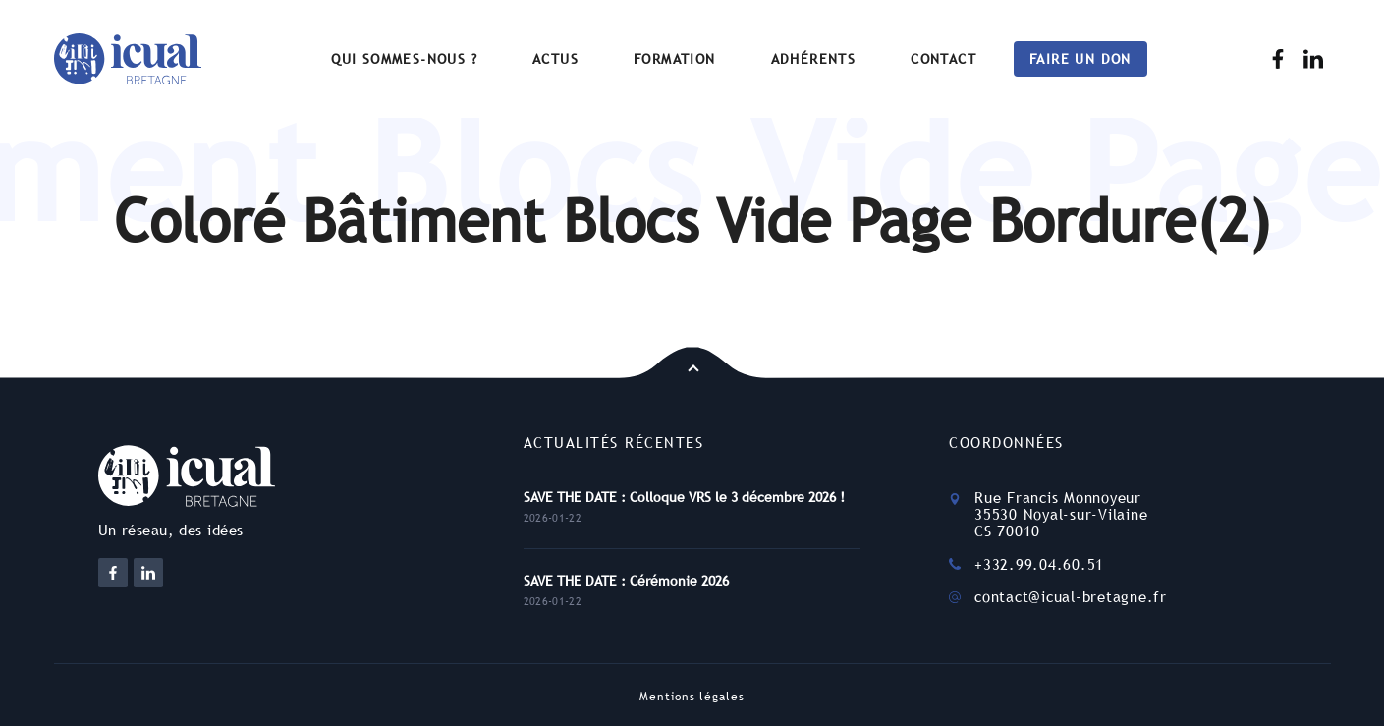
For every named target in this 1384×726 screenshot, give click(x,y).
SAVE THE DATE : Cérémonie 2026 (626, 580)
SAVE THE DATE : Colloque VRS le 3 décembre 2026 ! (684, 497)
